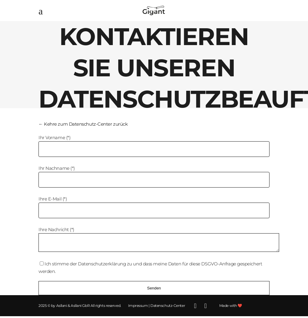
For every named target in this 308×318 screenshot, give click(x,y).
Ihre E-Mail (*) (52, 199)
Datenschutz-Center (167, 307)
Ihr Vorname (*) (54, 137)
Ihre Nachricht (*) (56, 229)
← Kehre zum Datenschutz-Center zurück (83, 124)
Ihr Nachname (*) (56, 168)
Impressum (138, 307)
